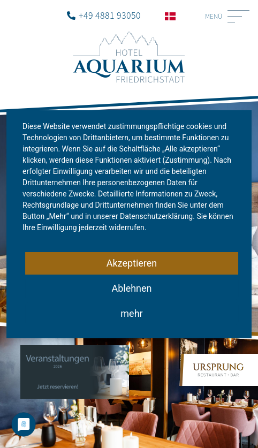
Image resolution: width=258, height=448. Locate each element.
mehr (131, 313)
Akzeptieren (132, 263)
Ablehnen (131, 288)
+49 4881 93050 (110, 15)
